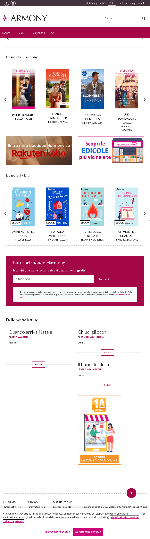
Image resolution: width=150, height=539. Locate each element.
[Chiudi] (143, 514)
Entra (112, 3)
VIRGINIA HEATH (90, 369)
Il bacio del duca (93, 364)
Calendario (39, 32)
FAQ (52, 32)
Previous (5, 99)
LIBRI (21, 32)
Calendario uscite (62, 506)
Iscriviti (104, 279)
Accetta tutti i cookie (88, 531)
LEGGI (38, 364)
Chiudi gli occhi (92, 332)
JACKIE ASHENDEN (92, 337)
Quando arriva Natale (30, 332)
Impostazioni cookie (57, 531)
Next (145, 99)
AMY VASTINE (20, 337)
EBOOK (6, 32)
